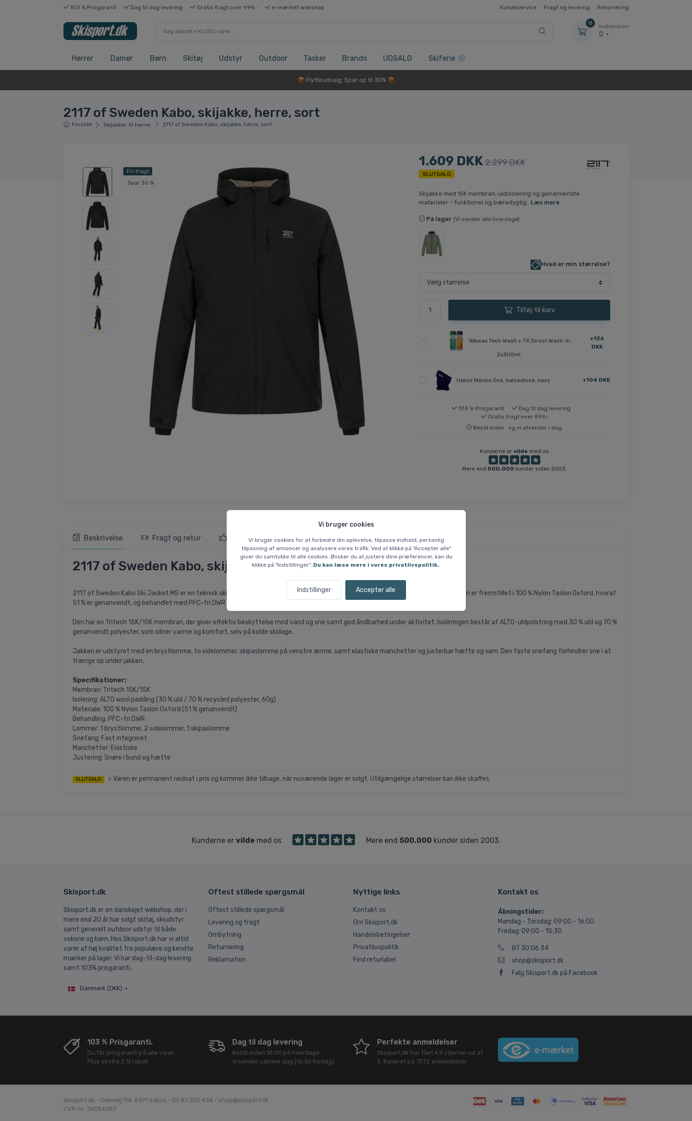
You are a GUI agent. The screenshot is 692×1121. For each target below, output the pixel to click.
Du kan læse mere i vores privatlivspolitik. (376, 565)
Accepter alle (375, 590)
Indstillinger (314, 590)
